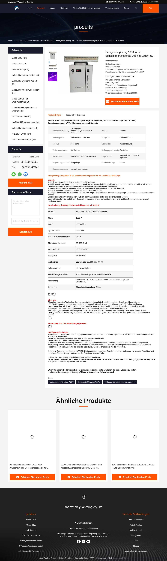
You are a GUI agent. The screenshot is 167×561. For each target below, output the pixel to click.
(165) (20, 69)
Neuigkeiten (136, 535)
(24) (25, 122)
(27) (25, 91)
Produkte (40, 8)
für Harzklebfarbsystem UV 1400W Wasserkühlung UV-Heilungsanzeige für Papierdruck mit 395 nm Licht (28, 467)
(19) (24, 128)
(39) (18, 64)
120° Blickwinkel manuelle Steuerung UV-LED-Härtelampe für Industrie (133, 466)
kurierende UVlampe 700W (89, 382)
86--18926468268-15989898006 (144, 2)
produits (19, 41)
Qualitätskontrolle (136, 530)
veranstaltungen (112, 8)
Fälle (136, 541)
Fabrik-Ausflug (136, 525)
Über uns (64, 8)
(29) (20, 100)
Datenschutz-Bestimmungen (135, 551)
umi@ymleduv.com (115, 2)
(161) (21, 116)
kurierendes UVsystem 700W (61, 382)
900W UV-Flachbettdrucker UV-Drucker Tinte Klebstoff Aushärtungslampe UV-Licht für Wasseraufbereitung (81, 467)
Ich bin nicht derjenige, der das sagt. (64, 372)
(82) (24, 82)
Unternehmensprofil (136, 520)
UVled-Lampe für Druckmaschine (39, 41)
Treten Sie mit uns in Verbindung (86, 8)
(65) (25, 75)
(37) (19, 58)
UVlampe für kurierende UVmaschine (120, 382)
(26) (23, 139)
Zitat (150, 8)
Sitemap (136, 546)
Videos (52, 8)
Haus (30, 8)
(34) (21, 134)
